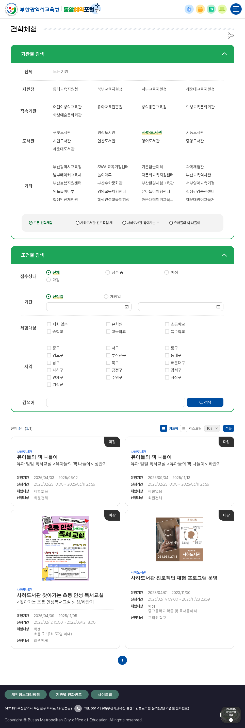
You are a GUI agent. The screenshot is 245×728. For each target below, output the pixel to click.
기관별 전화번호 (211, 9)
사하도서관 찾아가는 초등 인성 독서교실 (144, 223)
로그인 (189, 9)
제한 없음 (60, 324)
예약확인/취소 (200, 9)
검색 (205, 402)
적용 (228, 428)
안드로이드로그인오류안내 (231, 714)
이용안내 (222, 9)
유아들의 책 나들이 (187, 222)
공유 (230, 35)
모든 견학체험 (43, 222)
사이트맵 (105, 694)
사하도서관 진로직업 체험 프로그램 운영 (98, 223)
